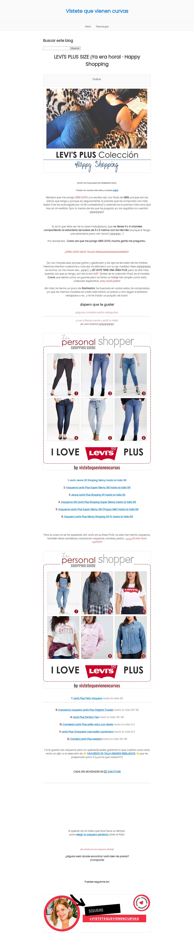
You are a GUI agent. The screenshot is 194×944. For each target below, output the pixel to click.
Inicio (88, 26)
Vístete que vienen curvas (97, 11)
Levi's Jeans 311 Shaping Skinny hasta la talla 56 (98, 480)
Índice (97, 79)
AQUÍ (115, 190)
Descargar (102, 26)
